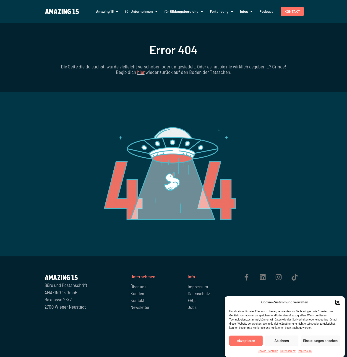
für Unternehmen (141, 11)
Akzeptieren (246, 342)
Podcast (266, 11)
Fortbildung (221, 11)
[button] (338, 303)
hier (141, 72)
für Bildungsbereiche (183, 11)
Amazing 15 (107, 11)
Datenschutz (288, 352)
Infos (246, 11)
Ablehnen (281, 342)
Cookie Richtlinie (268, 352)
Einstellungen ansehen (320, 342)
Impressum (305, 352)
